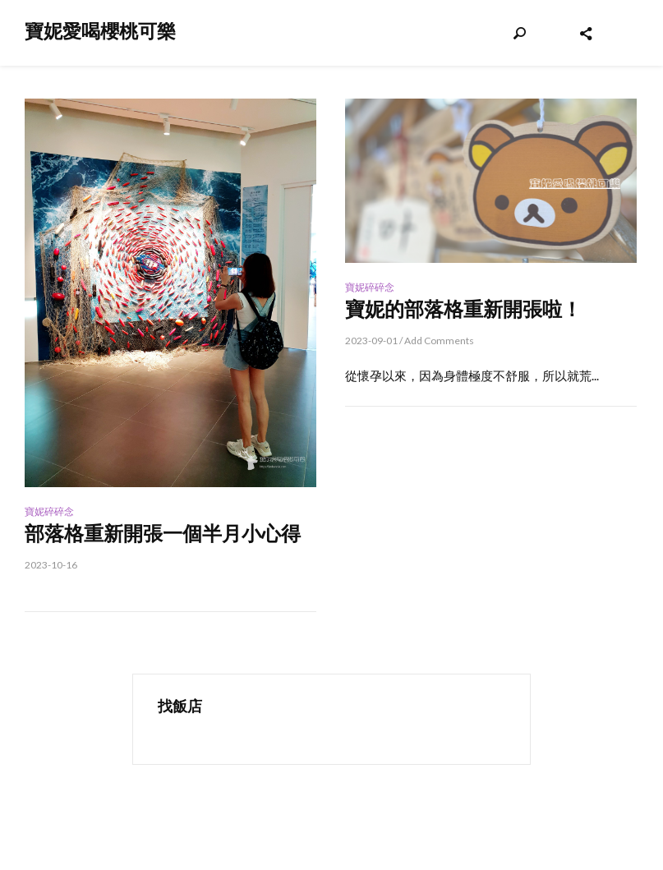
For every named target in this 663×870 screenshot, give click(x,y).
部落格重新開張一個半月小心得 (163, 533)
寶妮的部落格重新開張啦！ (463, 309)
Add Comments (439, 340)
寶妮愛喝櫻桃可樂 (100, 31)
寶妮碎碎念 (49, 511)
